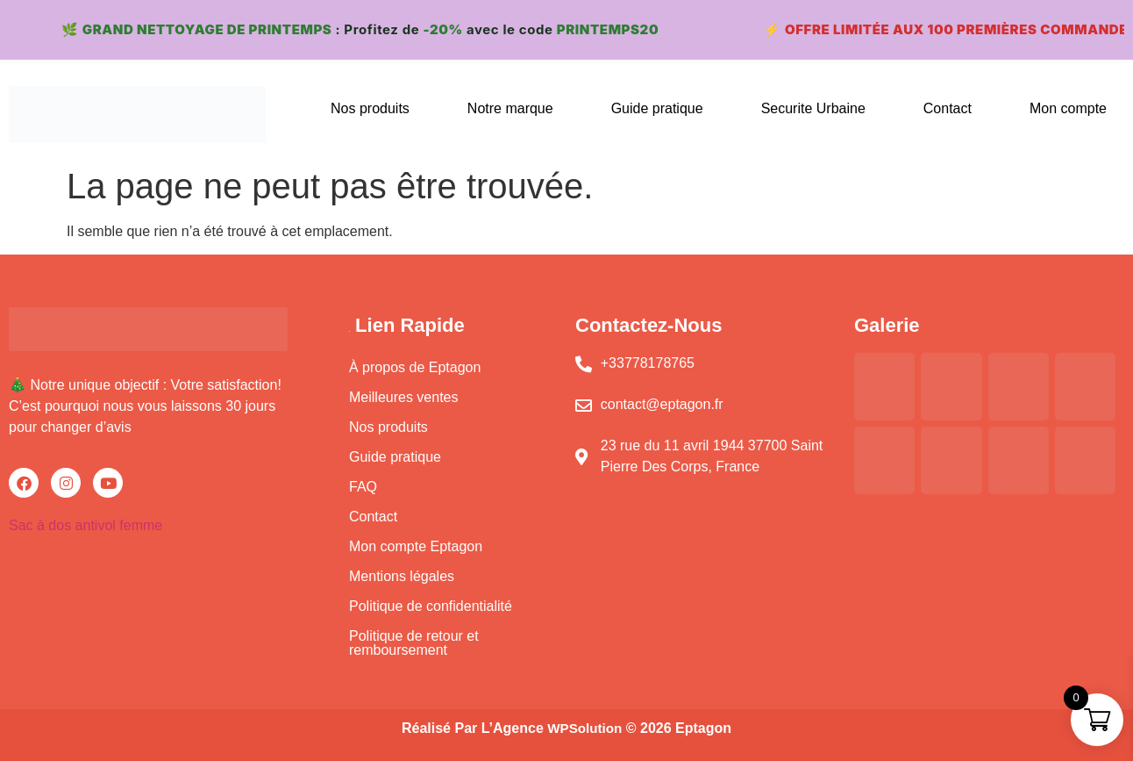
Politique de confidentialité (430, 606)
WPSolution (584, 728)
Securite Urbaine (813, 108)
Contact (947, 108)
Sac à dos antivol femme (85, 525)
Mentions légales (401, 576)
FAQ (363, 486)
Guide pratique (657, 108)
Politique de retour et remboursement (414, 642)
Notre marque (510, 108)
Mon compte (1068, 108)
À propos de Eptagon (415, 367)
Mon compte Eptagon (415, 546)
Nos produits (370, 108)
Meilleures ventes (404, 397)
